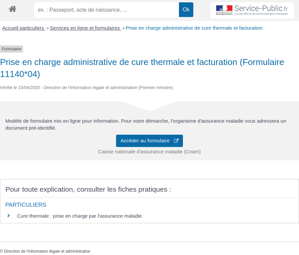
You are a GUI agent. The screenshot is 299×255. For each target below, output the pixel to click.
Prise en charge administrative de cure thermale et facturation (194, 28)
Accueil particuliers (23, 28)
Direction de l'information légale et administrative (47, 251)
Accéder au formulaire (149, 140)
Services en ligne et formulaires (85, 28)
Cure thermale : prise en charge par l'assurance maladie (79, 216)
